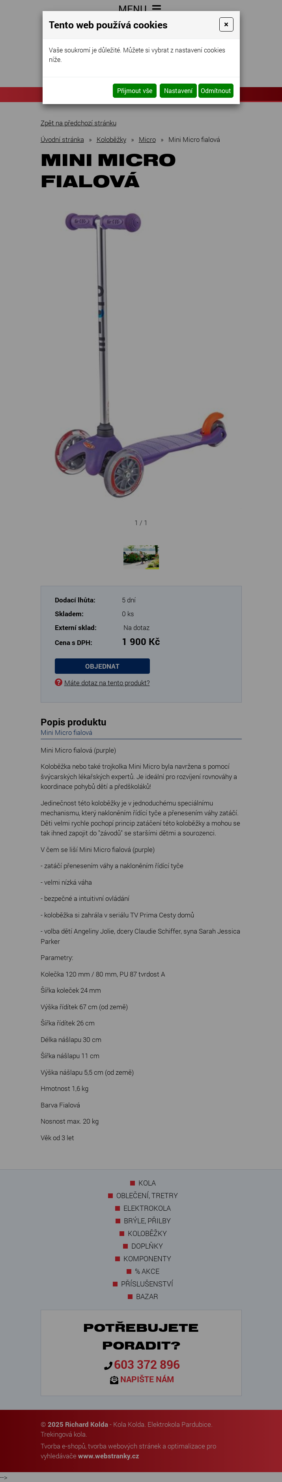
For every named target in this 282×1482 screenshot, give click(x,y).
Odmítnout (216, 90)
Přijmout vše (134, 90)
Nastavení (178, 90)
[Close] (226, 24)
